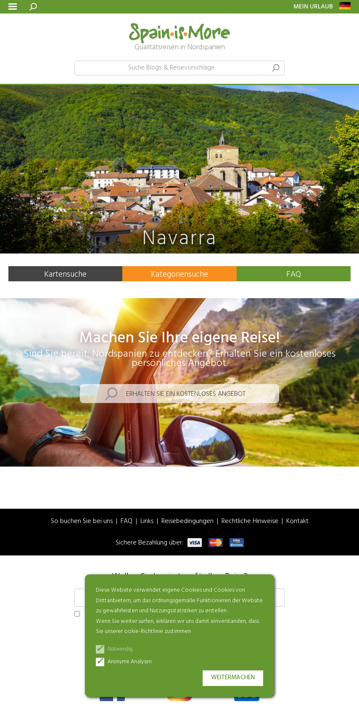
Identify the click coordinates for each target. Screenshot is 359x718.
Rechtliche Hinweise (250, 521)
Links (146, 521)
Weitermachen (233, 678)
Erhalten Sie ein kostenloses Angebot (185, 394)
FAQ (293, 274)
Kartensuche (65, 274)
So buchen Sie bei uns (82, 521)
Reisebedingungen (187, 521)
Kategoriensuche (179, 274)
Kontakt (297, 521)
